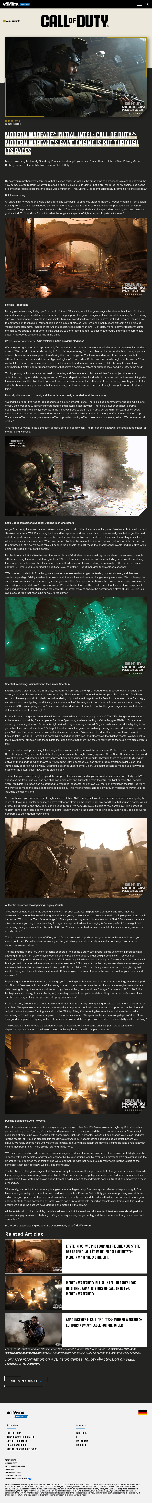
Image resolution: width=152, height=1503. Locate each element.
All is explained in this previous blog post (60, 341)
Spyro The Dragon (17, 1441)
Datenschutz (11, 1469)
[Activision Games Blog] (16, 4)
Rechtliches (10, 1460)
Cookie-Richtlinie (13, 1472)
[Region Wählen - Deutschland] (142, 1412)
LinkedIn (81, 1445)
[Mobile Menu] (139, 4)
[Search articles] (147, 4)
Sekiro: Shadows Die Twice (22, 1449)
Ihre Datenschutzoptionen (17, 1478)
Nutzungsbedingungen (15, 1466)
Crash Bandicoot (16, 1445)
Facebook (81, 1433)
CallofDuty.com (82, 1225)
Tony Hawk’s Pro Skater (21, 1437)
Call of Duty (14, 1433)
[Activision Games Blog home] (17, 1414)
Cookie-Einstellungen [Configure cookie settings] (14, 1475)
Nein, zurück (11, 21)
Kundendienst (11, 1463)
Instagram (82, 1441)
